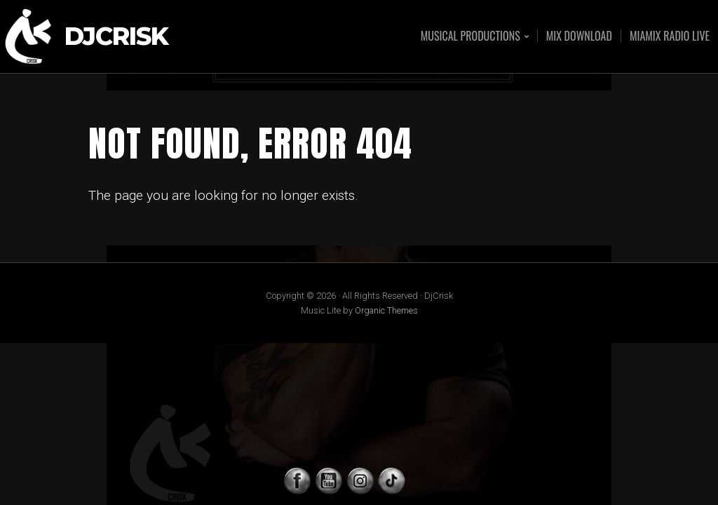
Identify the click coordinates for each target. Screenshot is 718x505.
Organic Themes (386, 310)
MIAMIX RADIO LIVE (670, 35)
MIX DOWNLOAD (579, 35)
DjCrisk (116, 36)
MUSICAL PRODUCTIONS (470, 36)
